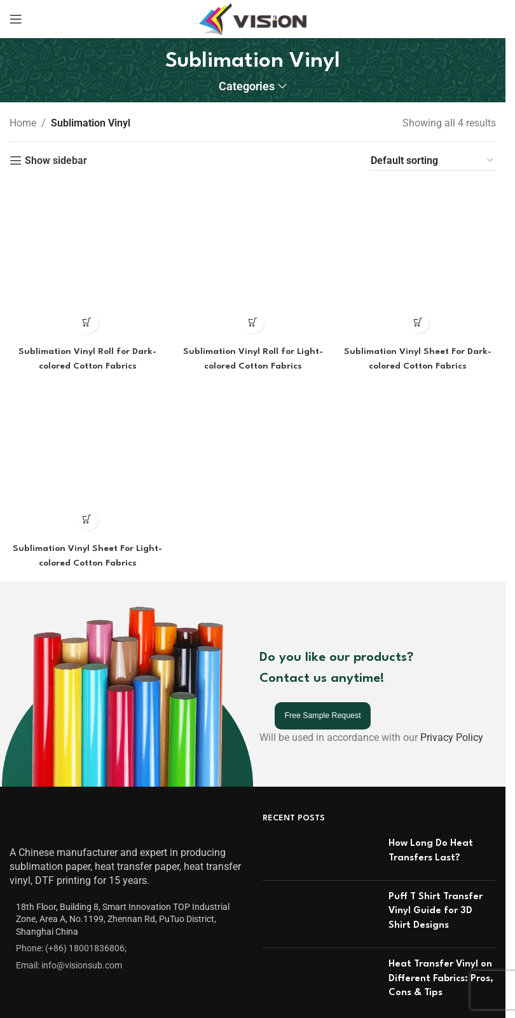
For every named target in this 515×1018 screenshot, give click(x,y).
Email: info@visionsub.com (69, 893)
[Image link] (43, 753)
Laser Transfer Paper (224, 1008)
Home (23, 123)
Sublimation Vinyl (386, 984)
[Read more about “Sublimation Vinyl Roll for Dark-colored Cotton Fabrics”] (86, 195)
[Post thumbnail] (321, 781)
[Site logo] (252, 18)
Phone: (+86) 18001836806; (71, 876)
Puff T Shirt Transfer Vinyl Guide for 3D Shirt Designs (435, 839)
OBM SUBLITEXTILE (392, 1008)
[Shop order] (432, 161)
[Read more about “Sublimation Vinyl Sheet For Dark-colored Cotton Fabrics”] (419, 195)
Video (22, 984)
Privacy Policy (451, 666)
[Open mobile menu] (16, 19)
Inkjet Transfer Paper (224, 984)
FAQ (19, 1008)
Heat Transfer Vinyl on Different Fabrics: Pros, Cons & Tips (440, 906)
